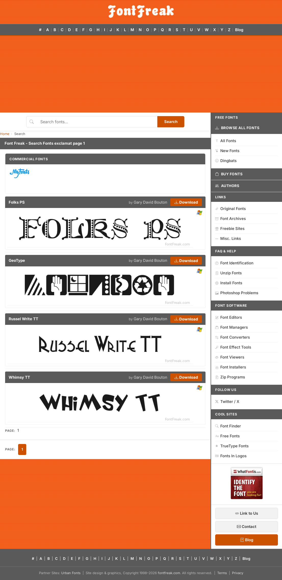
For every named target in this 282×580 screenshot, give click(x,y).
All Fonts (225, 140)
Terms (222, 573)
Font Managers (231, 327)
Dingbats (226, 160)
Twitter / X (227, 401)
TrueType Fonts (232, 445)
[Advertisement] (141, 74)
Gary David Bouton (150, 202)
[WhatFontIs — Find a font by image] (247, 497)
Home (4, 134)
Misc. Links (228, 238)
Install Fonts (228, 282)
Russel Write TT (23, 318)
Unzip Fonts (228, 272)
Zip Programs (230, 377)
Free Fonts (227, 436)
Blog (239, 29)
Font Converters (232, 337)
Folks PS (17, 202)
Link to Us (246, 513)
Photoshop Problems (236, 292)
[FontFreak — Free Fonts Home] (141, 11)
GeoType (17, 260)
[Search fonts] (97, 121)
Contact (246, 526)
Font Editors (228, 317)
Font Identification (234, 263)
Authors (227, 186)
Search (170, 121)
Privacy (237, 573)
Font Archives (230, 218)
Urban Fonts (71, 573)
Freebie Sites (230, 228)
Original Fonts (230, 208)
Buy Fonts (229, 174)
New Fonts (227, 150)
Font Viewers (229, 357)
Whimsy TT (19, 377)
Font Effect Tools (233, 347)
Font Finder (228, 426)
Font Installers (230, 367)
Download (186, 202)
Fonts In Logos (231, 455)
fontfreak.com (169, 573)
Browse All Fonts (237, 128)
